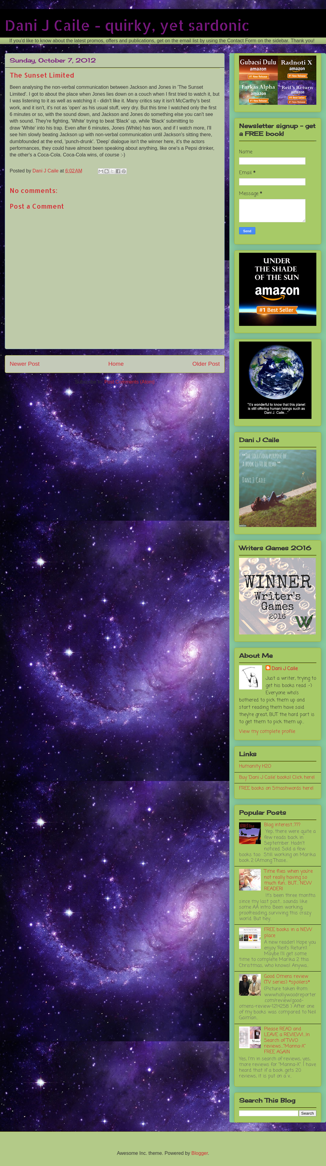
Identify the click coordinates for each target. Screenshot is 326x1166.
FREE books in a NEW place (288, 932)
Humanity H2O (255, 766)
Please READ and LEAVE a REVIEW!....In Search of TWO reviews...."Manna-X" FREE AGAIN (287, 1041)
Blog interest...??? (282, 825)
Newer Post (25, 364)
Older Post (206, 364)
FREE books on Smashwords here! (276, 788)
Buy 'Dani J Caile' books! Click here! (277, 777)
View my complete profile (267, 731)
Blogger (199, 1153)
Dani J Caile (285, 669)
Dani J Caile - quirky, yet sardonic (127, 25)
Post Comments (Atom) (129, 381)
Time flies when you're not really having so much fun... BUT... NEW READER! (288, 880)
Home (116, 364)
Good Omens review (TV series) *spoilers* (287, 979)
